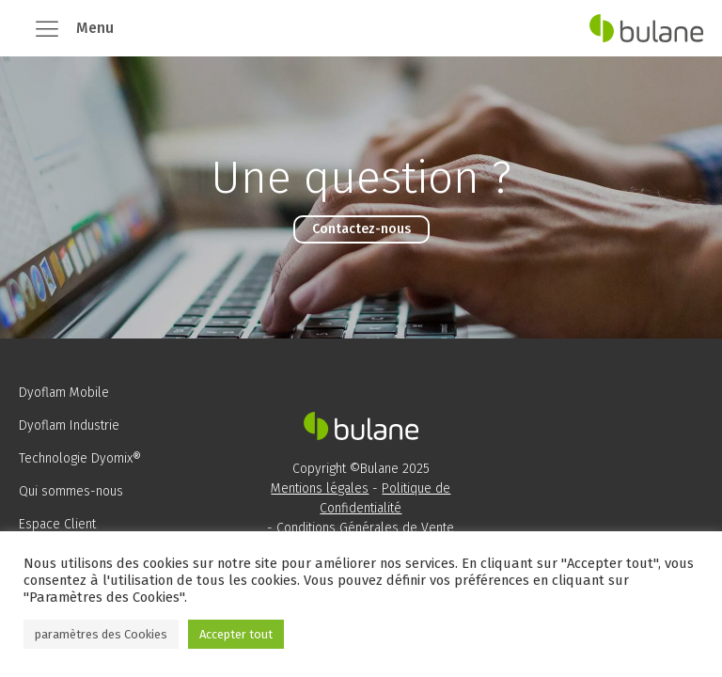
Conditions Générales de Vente (365, 528)
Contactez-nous (361, 229)
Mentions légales (320, 488)
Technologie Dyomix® (80, 458)
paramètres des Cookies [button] (101, 634)
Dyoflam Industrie (69, 425)
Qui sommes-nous (71, 491)
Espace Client (57, 524)
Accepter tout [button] (236, 634)
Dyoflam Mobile (64, 393)
